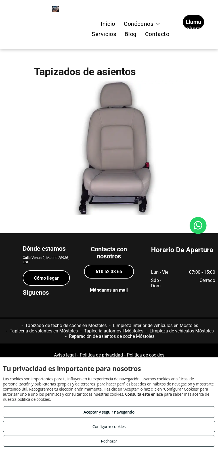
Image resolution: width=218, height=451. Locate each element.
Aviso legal (65, 355)
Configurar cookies (109, 426)
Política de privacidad (101, 355)
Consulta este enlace (144, 394)
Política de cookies (145, 355)
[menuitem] (108, 24)
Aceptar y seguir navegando (108, 412)
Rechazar (109, 441)
